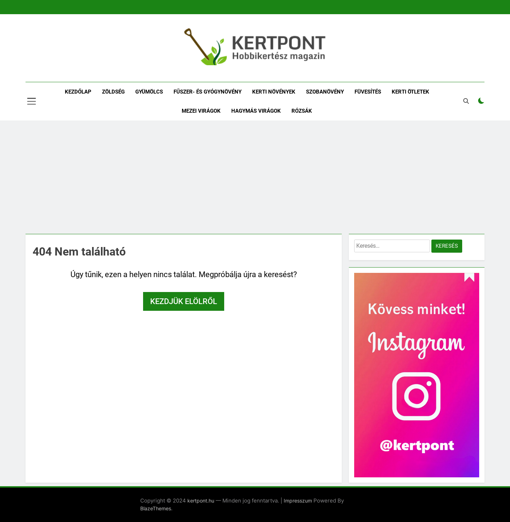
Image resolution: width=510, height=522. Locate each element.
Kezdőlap (78, 92)
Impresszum (298, 501)
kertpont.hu (200, 501)
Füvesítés (368, 92)
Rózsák (301, 111)
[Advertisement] (255, 177)
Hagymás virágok (256, 111)
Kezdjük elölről (183, 301)
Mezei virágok (201, 111)
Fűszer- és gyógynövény (208, 92)
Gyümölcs (149, 92)
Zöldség (113, 92)
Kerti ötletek (410, 92)
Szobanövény (325, 92)
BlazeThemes (155, 508)
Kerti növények (273, 92)
